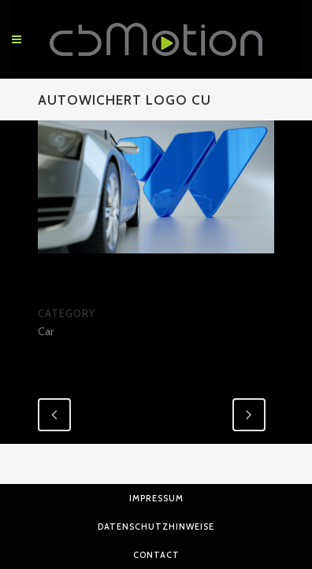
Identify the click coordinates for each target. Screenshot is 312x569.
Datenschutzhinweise (156, 526)
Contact (156, 554)
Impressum (156, 498)
